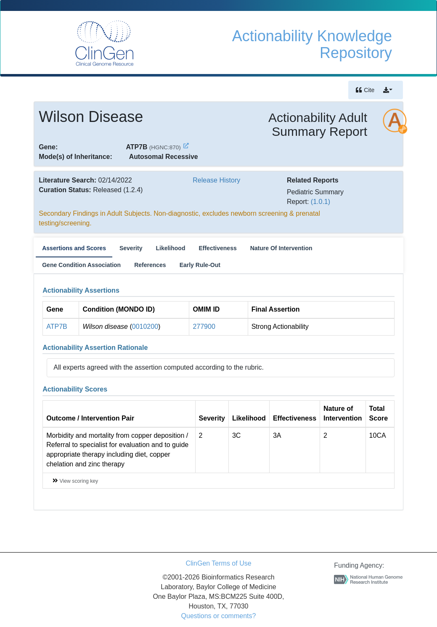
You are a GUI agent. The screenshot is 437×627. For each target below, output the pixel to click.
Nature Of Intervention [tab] (281, 248)
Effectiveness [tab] (217, 248)
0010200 (145, 326)
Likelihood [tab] (170, 248)
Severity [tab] (130, 248)
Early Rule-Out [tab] (200, 265)
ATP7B (56, 326)
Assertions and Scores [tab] (74, 248)
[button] (387, 90)
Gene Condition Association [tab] (81, 265)
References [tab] (150, 265)
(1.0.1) (320, 201)
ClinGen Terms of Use (218, 563)
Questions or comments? (218, 615)
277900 (204, 326)
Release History (216, 180)
